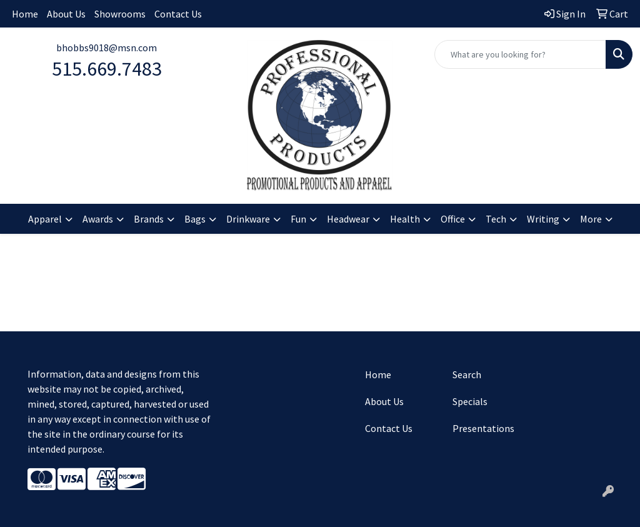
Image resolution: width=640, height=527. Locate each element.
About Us (66, 14)
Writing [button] (543, 219)
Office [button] (453, 219)
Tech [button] (496, 219)
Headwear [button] (348, 219)
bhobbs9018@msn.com (106, 47)
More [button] (591, 219)
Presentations (483, 428)
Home (25, 14)
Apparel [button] (45, 219)
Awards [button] (97, 219)
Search (466, 374)
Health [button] (405, 219)
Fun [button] (298, 219)
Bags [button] (195, 219)
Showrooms (120, 14)
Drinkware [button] (248, 219)
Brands (149, 219)
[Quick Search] (520, 54)
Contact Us (178, 14)
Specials (470, 401)
